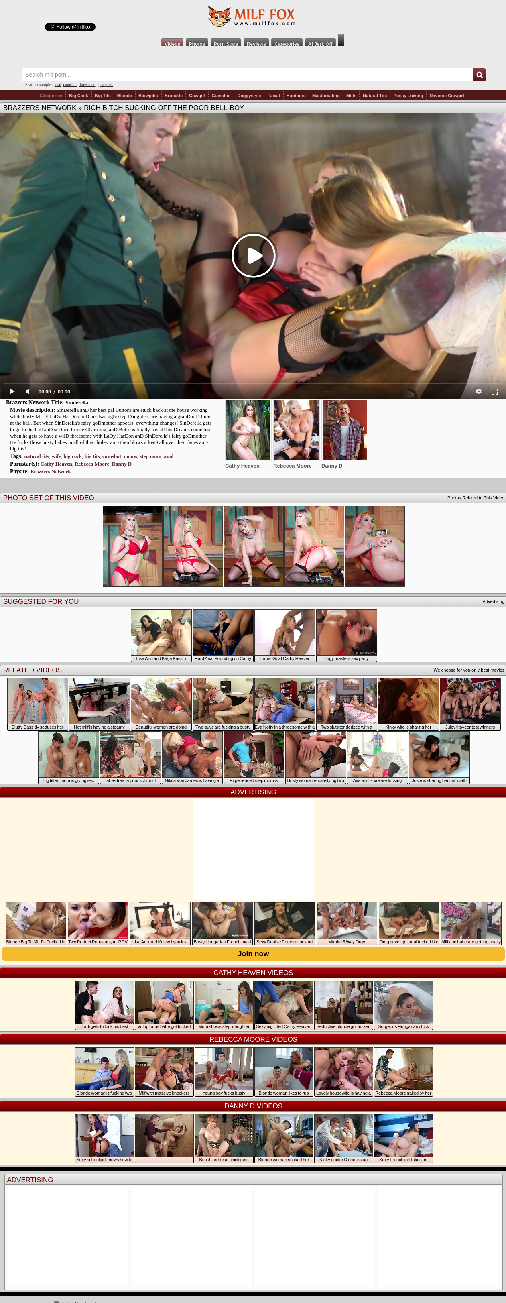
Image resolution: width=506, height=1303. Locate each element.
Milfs (351, 95)
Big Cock (78, 95)
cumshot (70, 84)
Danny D (122, 464)
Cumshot (221, 95)
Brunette (174, 95)
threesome (87, 84)
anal (58, 84)
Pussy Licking (408, 95)
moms (130, 456)
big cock (72, 456)
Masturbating (326, 95)
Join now (253, 954)
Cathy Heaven (56, 464)
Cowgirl (197, 95)
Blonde (124, 95)
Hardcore (296, 95)
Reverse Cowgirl (446, 95)
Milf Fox (253, 17)
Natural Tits (375, 95)
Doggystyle (249, 95)
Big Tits (103, 95)
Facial (273, 95)
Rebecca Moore (92, 464)
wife (56, 456)
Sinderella (77, 402)
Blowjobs (148, 95)
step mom (150, 456)
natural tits (36, 456)
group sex (105, 84)
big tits (92, 456)
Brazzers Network (39, 108)
